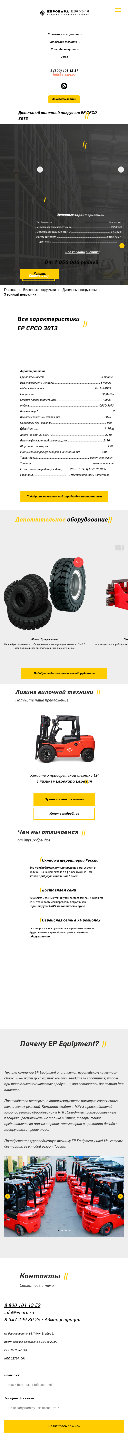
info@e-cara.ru (64, 74)
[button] (64, 99)
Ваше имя (11, 1375)
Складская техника (63, 42)
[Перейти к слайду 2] (62, 1230)
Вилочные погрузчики (63, 34)
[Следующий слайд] (120, 1196)
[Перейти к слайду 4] (69, 1230)
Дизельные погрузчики (80, 290)
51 (76, 71)
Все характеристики (82, 252)
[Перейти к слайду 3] (66, 1230)
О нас (64, 57)
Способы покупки (63, 49)
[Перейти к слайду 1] (58, 1230)
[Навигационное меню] (118, 10)
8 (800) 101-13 (61, 71)
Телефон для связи (19, 1398)
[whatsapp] (64, 86)
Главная (10, 290)
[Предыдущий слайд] (7, 1196)
